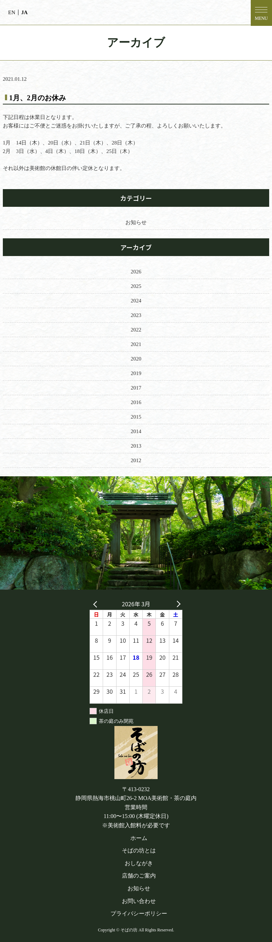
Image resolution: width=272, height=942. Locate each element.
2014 (136, 431)
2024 (136, 300)
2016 (136, 402)
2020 (136, 359)
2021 (136, 344)
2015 (136, 417)
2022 (136, 330)
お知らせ (136, 222)
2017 (136, 388)
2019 (136, 373)
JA (24, 12)
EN (11, 12)
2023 (136, 315)
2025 (136, 286)
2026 (136, 271)
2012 (136, 460)
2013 (136, 446)
